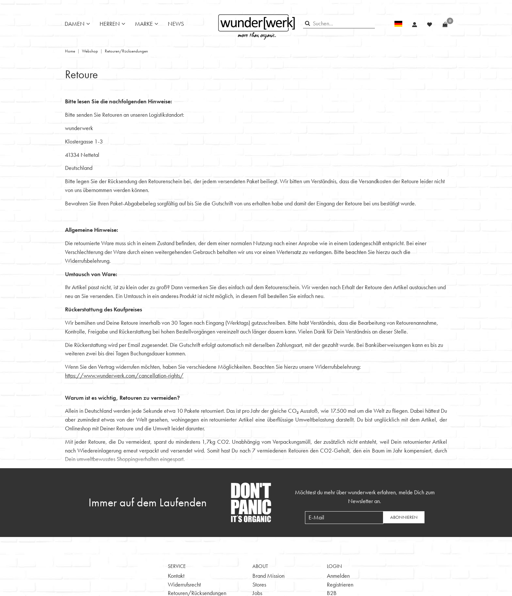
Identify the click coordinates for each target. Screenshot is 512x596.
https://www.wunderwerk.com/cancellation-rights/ (124, 375)
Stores (259, 584)
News (176, 23)
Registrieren (340, 584)
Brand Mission (268, 575)
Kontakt (176, 575)
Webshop (90, 51)
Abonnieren (404, 517)
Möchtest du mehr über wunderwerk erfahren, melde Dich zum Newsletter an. (365, 496)
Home (70, 51)
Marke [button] (144, 23)
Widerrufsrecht (184, 584)
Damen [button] (75, 23)
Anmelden (338, 575)
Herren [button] (110, 23)
